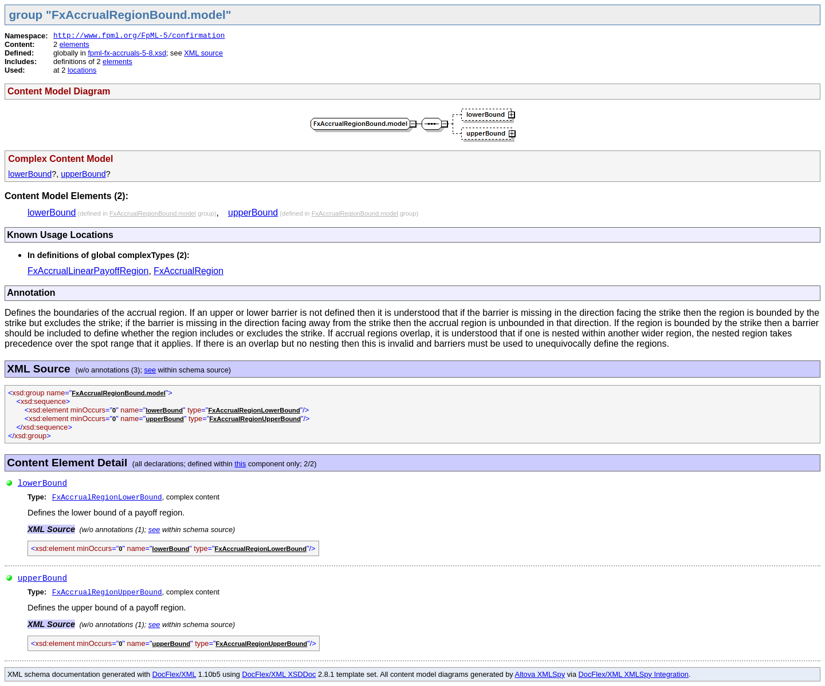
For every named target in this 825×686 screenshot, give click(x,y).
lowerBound (30, 174)
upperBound (83, 174)
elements (74, 44)
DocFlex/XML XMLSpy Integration (634, 674)
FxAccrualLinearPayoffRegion (88, 271)
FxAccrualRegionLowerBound (254, 410)
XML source (203, 53)
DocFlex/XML (174, 674)
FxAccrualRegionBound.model (152, 213)
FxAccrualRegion (188, 271)
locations (82, 70)
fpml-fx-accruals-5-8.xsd (127, 53)
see (150, 370)
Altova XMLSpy (540, 674)
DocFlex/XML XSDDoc (279, 674)
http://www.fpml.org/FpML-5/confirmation (139, 35)
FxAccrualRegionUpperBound (255, 418)
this (240, 463)
